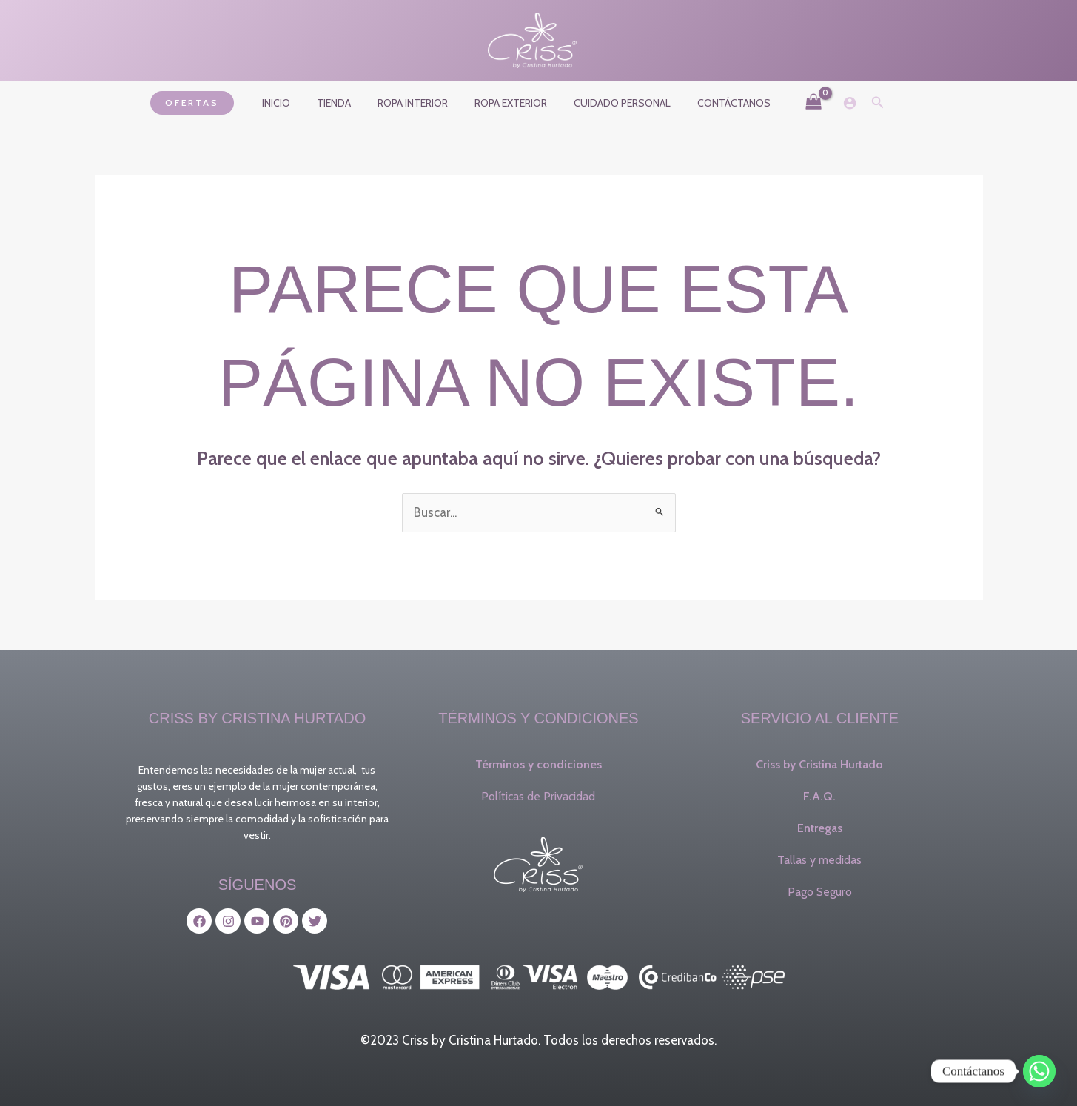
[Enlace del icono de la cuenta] (832, 103)
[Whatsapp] (1039, 1071)
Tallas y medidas (819, 860)
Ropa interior (415, 103)
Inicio (291, 103)
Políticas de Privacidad (538, 796)
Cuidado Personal (613, 103)
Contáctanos (719, 103)
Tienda (343, 103)
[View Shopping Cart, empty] (796, 103)
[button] (210, 103)
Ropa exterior (508, 103)
